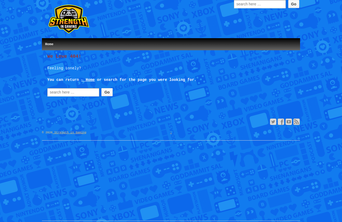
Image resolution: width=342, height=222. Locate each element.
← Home (88, 80)
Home (49, 44)
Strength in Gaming (69, 132)
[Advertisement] (171, 183)
